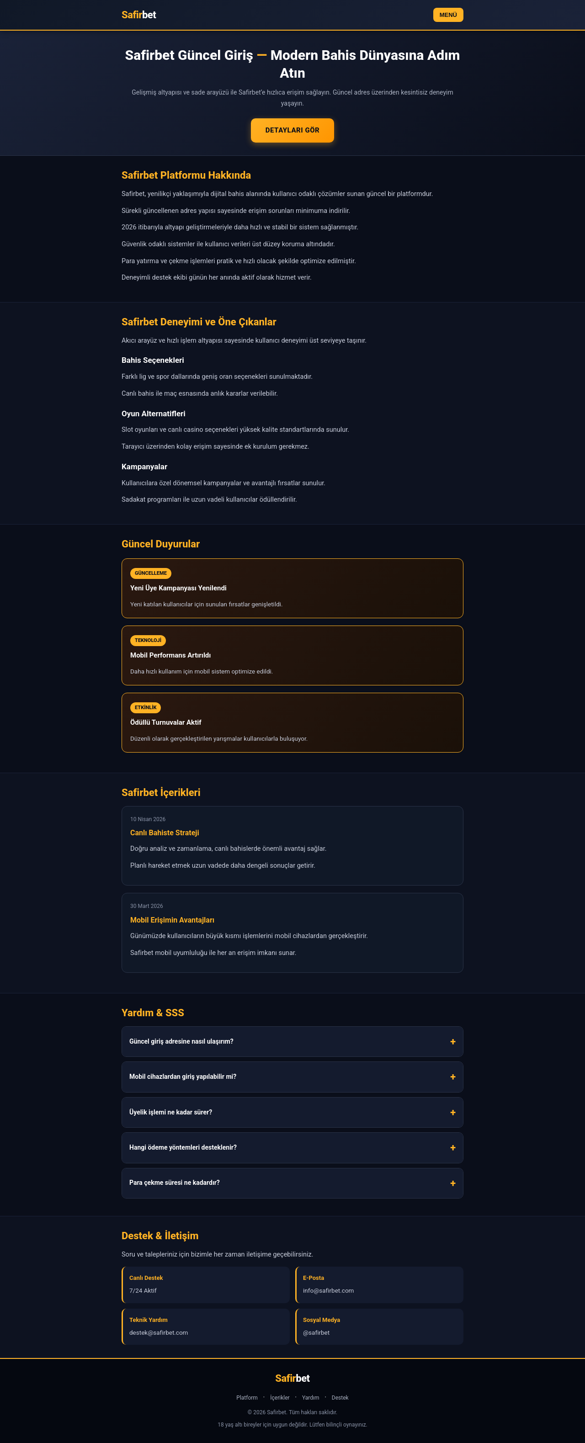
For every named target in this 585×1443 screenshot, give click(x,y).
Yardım (310, 1398)
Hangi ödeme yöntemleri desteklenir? (183, 1147)
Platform (247, 1398)
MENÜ (448, 14)
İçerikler (279, 1398)
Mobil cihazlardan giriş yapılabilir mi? (182, 1076)
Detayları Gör (292, 130)
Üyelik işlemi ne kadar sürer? (170, 1112)
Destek (340, 1398)
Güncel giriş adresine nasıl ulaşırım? (181, 1041)
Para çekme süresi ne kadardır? (174, 1182)
